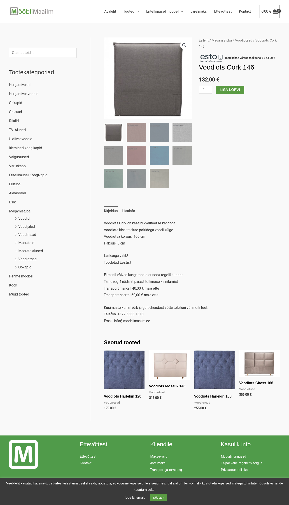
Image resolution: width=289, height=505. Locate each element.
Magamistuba (19, 211)
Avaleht (110, 11)
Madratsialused (30, 251)
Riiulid (14, 121)
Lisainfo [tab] (128, 211)
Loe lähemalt (135, 498)
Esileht (204, 40)
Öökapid (15, 103)
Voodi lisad (27, 235)
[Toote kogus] (205, 90)
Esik (12, 202)
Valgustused (19, 157)
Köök (13, 285)
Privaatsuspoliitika (235, 470)
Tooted (128, 11)
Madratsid (26, 243)
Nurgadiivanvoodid (23, 94)
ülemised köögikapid (25, 148)
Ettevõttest (223, 11)
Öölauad (15, 112)
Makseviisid (160, 456)
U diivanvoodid (20, 139)
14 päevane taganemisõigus (243, 463)
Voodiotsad (27, 259)
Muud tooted (19, 294)
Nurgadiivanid (19, 85)
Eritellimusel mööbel (162, 11)
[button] (184, 45)
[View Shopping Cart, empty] (269, 11)
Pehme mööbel (21, 276)
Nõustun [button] (158, 497)
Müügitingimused (234, 456)
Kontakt (245, 11)
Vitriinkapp (17, 166)
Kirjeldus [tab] (111, 211)
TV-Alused (17, 130)
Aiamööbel (17, 193)
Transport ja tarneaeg (166, 470)
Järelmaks (198, 11)
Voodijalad (26, 226)
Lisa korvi (230, 89)
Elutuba (15, 184)
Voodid (24, 218)
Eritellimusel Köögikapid (28, 175)
